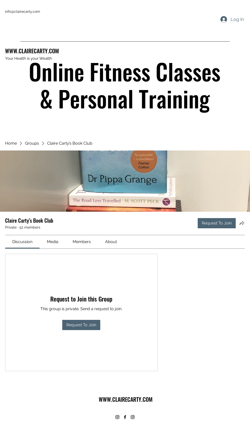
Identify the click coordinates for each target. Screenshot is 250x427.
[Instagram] (117, 417)
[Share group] (242, 223)
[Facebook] (125, 417)
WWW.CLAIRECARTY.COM (32, 51)
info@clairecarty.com (22, 11)
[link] (22, 241)
